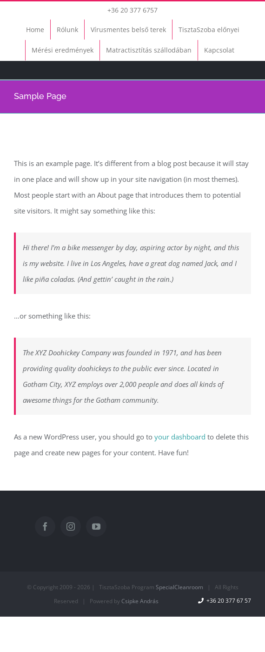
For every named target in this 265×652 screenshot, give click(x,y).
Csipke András (140, 601)
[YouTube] (96, 526)
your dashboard (179, 436)
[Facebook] (45, 526)
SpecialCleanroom (179, 587)
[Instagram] (70, 526)
